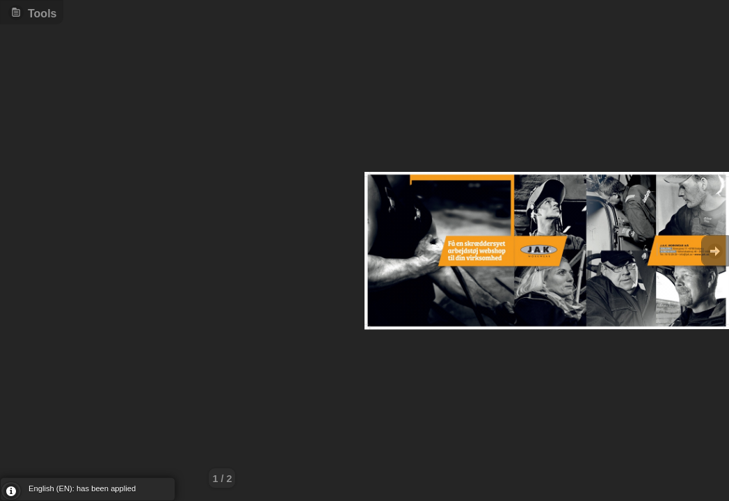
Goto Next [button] (715, 251)
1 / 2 (222, 478)
